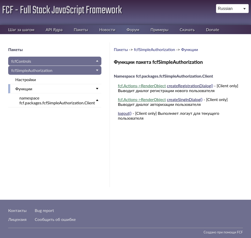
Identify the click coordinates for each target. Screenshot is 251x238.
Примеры (160, 29)
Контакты (17, 210)
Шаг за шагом (21, 29)
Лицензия (17, 219)
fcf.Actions (127, 85)
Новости (107, 29)
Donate (212, 29)
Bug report (44, 210)
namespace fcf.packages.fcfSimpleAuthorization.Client (57, 100)
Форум (133, 29)
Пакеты (81, 29)
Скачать (187, 29)
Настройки (25, 79)
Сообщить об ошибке (55, 219)
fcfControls (21, 61)
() (165, 85)
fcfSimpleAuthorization (31, 70)
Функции (23, 88)
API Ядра (54, 29)
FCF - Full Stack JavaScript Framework (62, 10)
